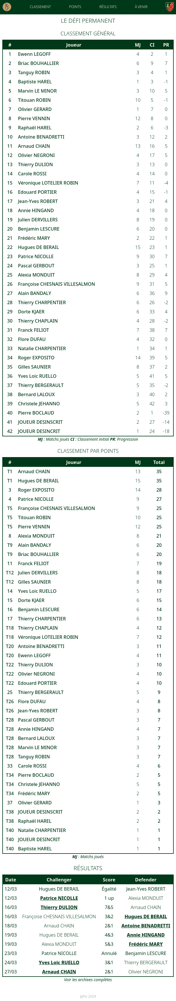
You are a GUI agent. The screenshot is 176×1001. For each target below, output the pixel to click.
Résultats (108, 6)
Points (75, 6)
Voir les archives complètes (88, 979)
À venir (141, 6)
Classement (40, 6)
